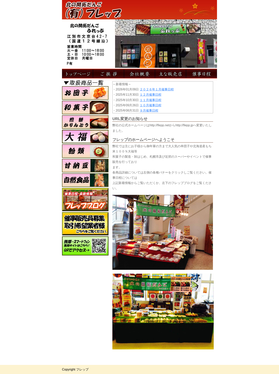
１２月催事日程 (150, 94)
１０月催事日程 (150, 105)
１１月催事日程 (150, 100)
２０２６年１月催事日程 (157, 89)
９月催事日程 (149, 110)
